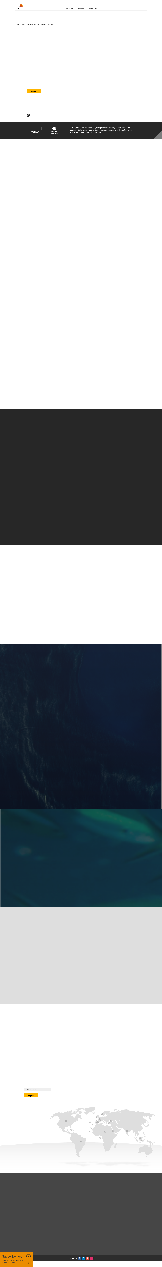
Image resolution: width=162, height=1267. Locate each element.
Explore (31, 1096)
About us (93, 8)
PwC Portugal (20, 24)
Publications (30, 24)
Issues (81, 8)
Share (33, 115)
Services (69, 8)
